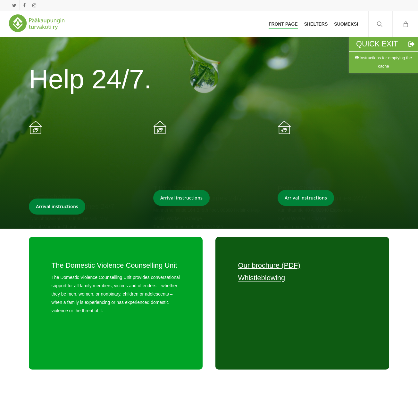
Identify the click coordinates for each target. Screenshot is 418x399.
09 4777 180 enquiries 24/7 (71, 156)
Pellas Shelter (299, 145)
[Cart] (405, 24)
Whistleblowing (261, 278)
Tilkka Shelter (174, 145)
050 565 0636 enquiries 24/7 (198, 155)
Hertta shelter (50, 146)
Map (104, 167)
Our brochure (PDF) (269, 265)
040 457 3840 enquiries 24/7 (322, 155)
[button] (57, 207)
